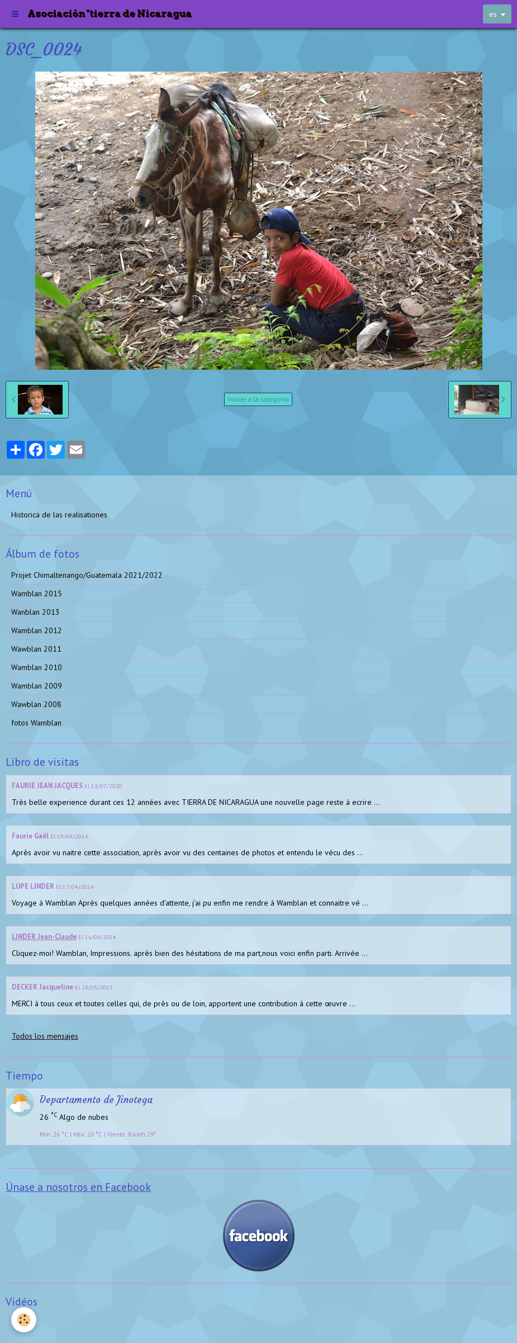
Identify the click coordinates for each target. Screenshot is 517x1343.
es (493, 14)
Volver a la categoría (258, 399)
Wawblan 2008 (36, 704)
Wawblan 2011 (36, 649)
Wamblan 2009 (36, 686)
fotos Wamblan (36, 723)
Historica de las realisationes (59, 515)
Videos (22, 1323)
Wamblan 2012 (36, 630)
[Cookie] (23, 1319)
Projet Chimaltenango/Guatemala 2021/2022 (87, 575)
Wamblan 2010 (36, 667)
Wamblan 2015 (36, 593)
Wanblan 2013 (35, 612)
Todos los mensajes (45, 1036)
